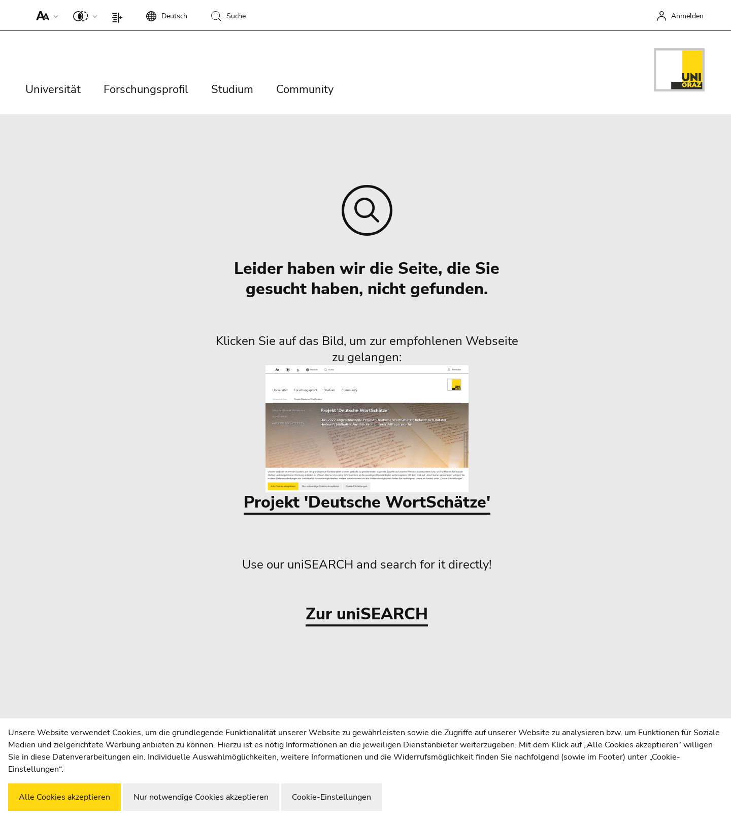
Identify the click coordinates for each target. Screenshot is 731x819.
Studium (232, 89)
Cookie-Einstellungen (331, 797)
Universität (53, 89)
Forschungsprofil (146, 89)
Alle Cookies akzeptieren (64, 797)
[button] (44, 15)
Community (305, 89)
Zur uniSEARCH (367, 614)
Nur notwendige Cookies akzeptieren (201, 797)
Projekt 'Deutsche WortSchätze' (367, 439)
